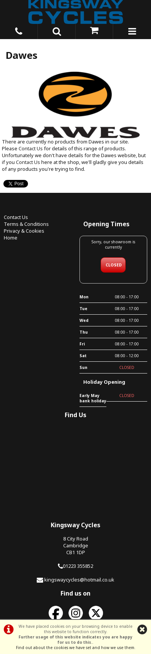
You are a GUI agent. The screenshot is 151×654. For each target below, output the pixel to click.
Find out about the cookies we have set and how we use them (75, 647)
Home (10, 237)
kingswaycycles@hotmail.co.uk (79, 579)
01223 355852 (78, 566)
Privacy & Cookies (24, 230)
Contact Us (31, 148)
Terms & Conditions (26, 224)
